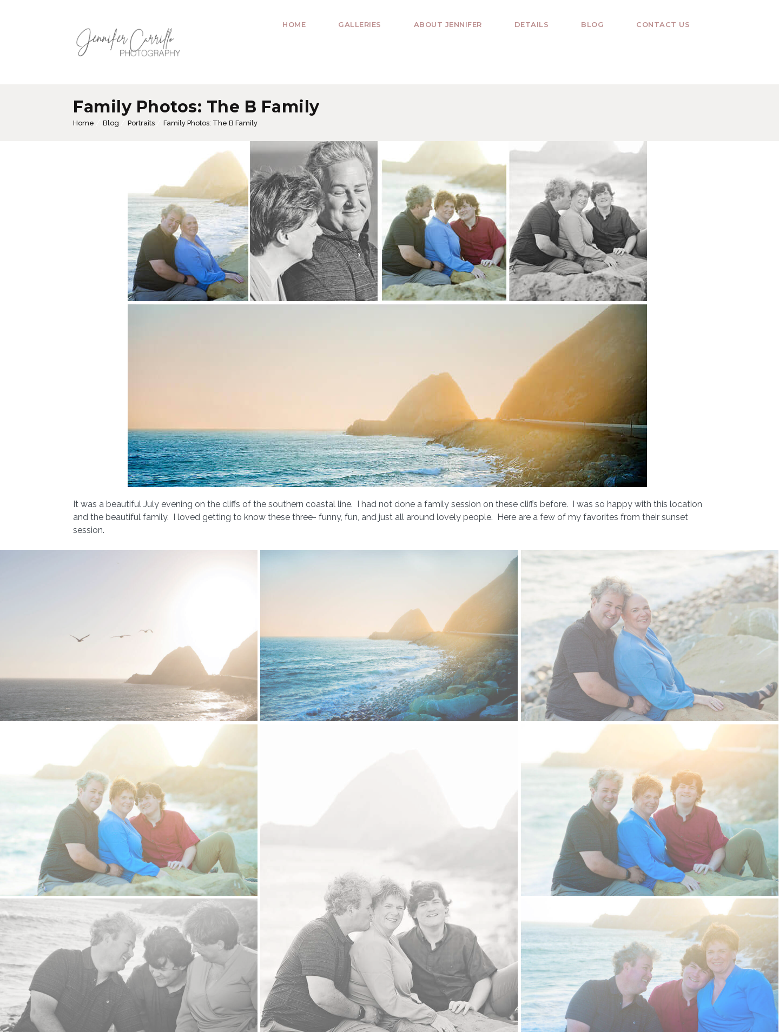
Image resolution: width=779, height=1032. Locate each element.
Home (294, 24)
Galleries (359, 24)
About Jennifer (448, 24)
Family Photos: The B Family (210, 123)
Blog (592, 24)
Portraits (141, 123)
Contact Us (663, 24)
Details (531, 24)
